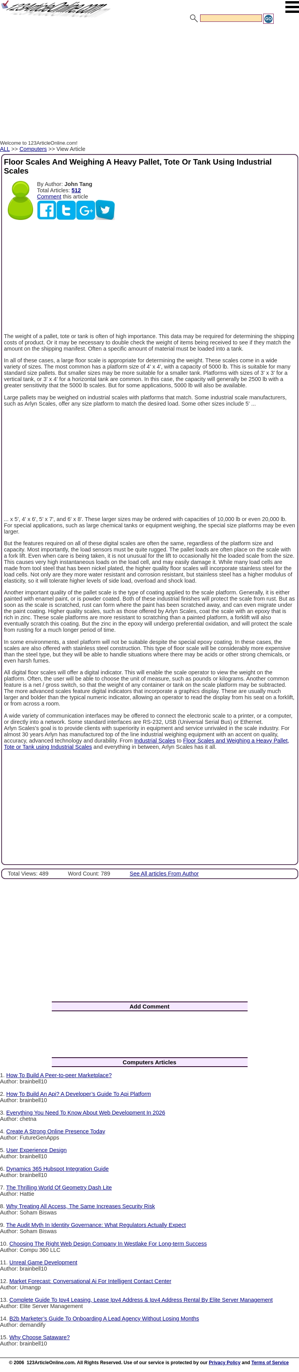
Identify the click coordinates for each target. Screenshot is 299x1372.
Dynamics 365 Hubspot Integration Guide (57, 1169)
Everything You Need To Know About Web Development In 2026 (85, 1113)
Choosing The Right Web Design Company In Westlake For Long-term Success (108, 1244)
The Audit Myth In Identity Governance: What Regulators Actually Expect (96, 1225)
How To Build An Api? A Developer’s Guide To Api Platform (78, 1094)
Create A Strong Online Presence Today (55, 1131)
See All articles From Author (164, 873)
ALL (5, 149)
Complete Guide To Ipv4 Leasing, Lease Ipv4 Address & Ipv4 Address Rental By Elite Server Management (141, 1300)
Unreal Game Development (43, 1262)
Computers (33, 149)
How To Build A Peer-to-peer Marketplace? (59, 1075)
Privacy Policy (224, 1362)
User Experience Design (36, 1150)
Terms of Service (270, 1362)
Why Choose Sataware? (39, 1337)
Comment (49, 196)
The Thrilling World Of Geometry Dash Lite (59, 1187)
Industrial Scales (155, 740)
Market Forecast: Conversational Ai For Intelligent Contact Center (90, 1281)
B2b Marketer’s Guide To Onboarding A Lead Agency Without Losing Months (104, 1318)
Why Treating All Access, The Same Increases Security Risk (80, 1206)
